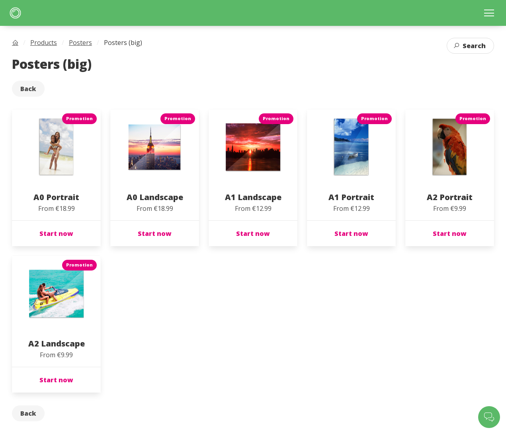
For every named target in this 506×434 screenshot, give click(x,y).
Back (28, 88)
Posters (80, 42)
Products (43, 42)
